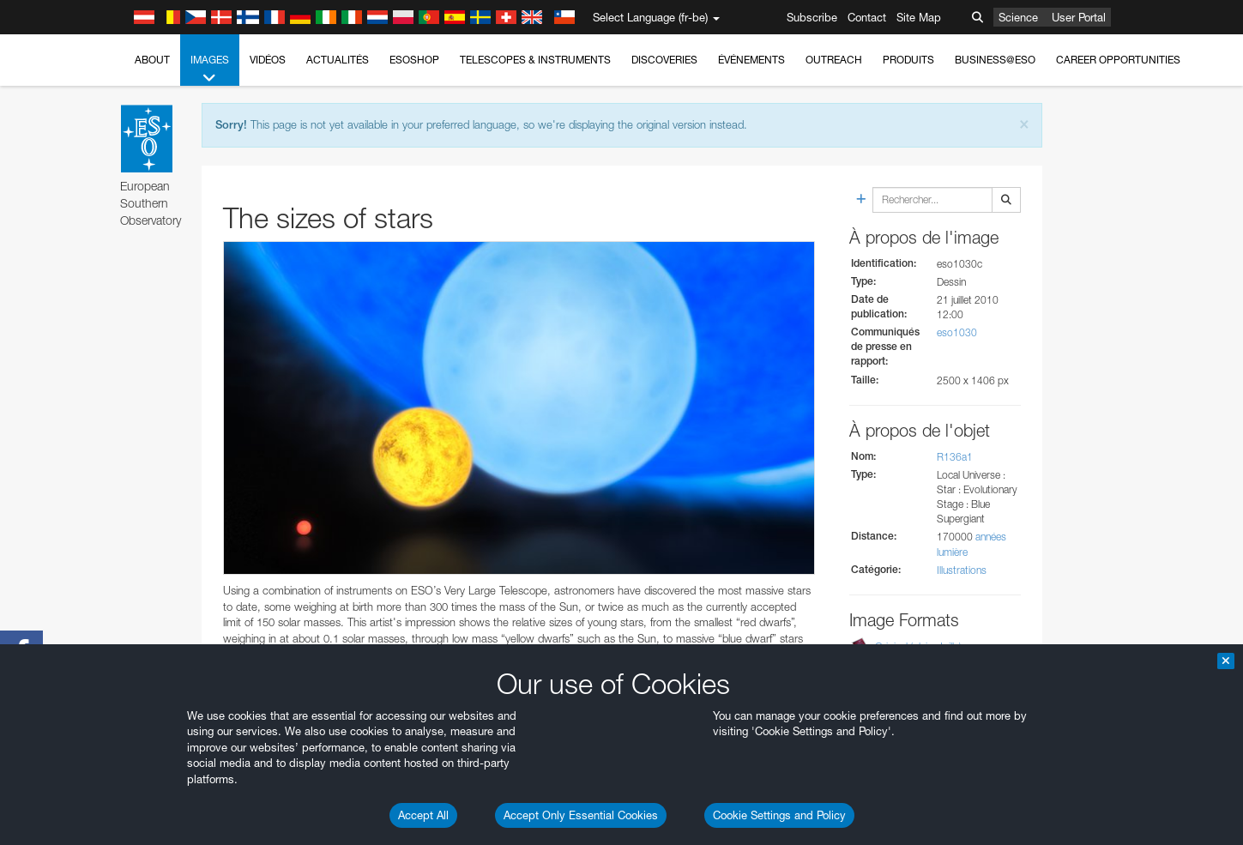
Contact (867, 17)
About (152, 59)
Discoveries (664, 59)
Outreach (834, 59)
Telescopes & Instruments (535, 59)
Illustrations (962, 570)
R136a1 (955, 456)
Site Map (918, 17)
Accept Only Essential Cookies (581, 815)
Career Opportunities (1118, 59)
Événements (751, 59)
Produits (908, 59)
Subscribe (812, 17)
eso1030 (957, 332)
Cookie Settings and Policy (779, 815)
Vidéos (268, 59)
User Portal (1079, 17)
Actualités (337, 59)
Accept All (423, 815)
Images (209, 69)
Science (1018, 17)
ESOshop (414, 59)
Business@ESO (995, 59)
